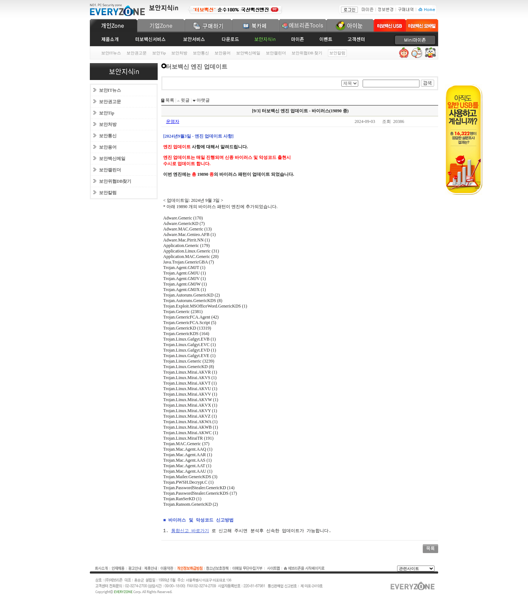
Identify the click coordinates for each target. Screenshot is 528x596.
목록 (169, 100)
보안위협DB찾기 (115, 181)
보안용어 (222, 53)
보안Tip (159, 53)
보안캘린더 (276, 53)
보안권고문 (136, 53)
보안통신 (201, 53)
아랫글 (202, 100)
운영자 (172, 121)
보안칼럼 (108, 192)
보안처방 (179, 53)
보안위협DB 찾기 (307, 53)
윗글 (185, 100)
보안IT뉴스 (111, 53)
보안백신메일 (248, 53)
